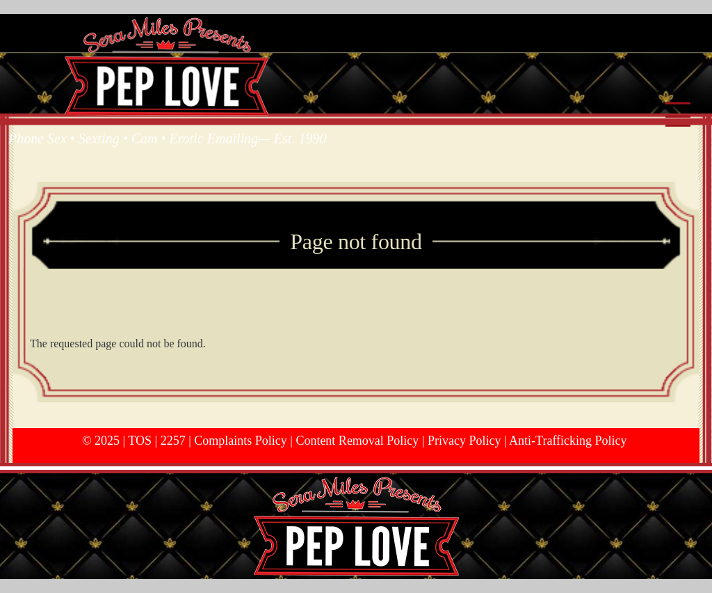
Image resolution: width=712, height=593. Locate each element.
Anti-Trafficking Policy (568, 441)
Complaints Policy (240, 441)
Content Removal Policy (357, 441)
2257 (173, 441)
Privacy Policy (464, 441)
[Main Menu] (678, 116)
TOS (140, 441)
